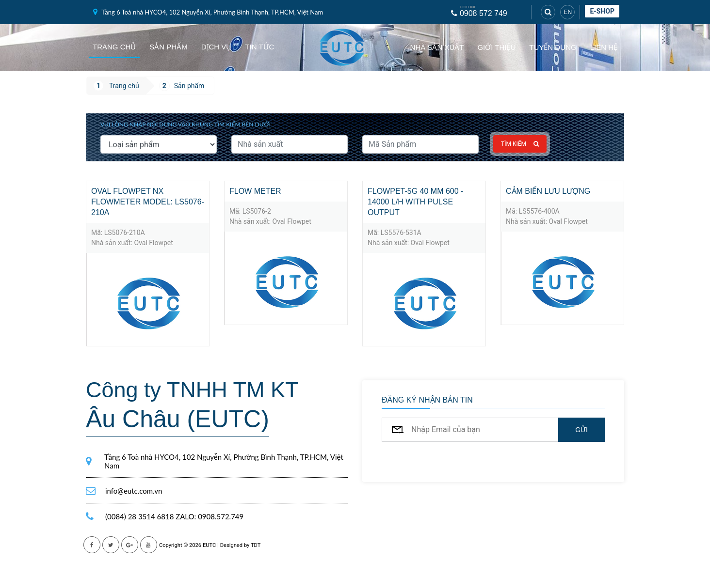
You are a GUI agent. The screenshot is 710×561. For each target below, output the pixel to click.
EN (568, 12)
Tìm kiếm (520, 143)
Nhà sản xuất (437, 47)
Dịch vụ (216, 47)
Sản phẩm (168, 47)
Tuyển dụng (552, 47)
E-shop (602, 11)
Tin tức (259, 47)
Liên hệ (603, 47)
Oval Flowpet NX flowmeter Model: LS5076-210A (147, 202)
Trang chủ (114, 47)
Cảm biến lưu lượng (548, 191)
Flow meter (255, 191)
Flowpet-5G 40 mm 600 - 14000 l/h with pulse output (415, 202)
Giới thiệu (496, 47)
